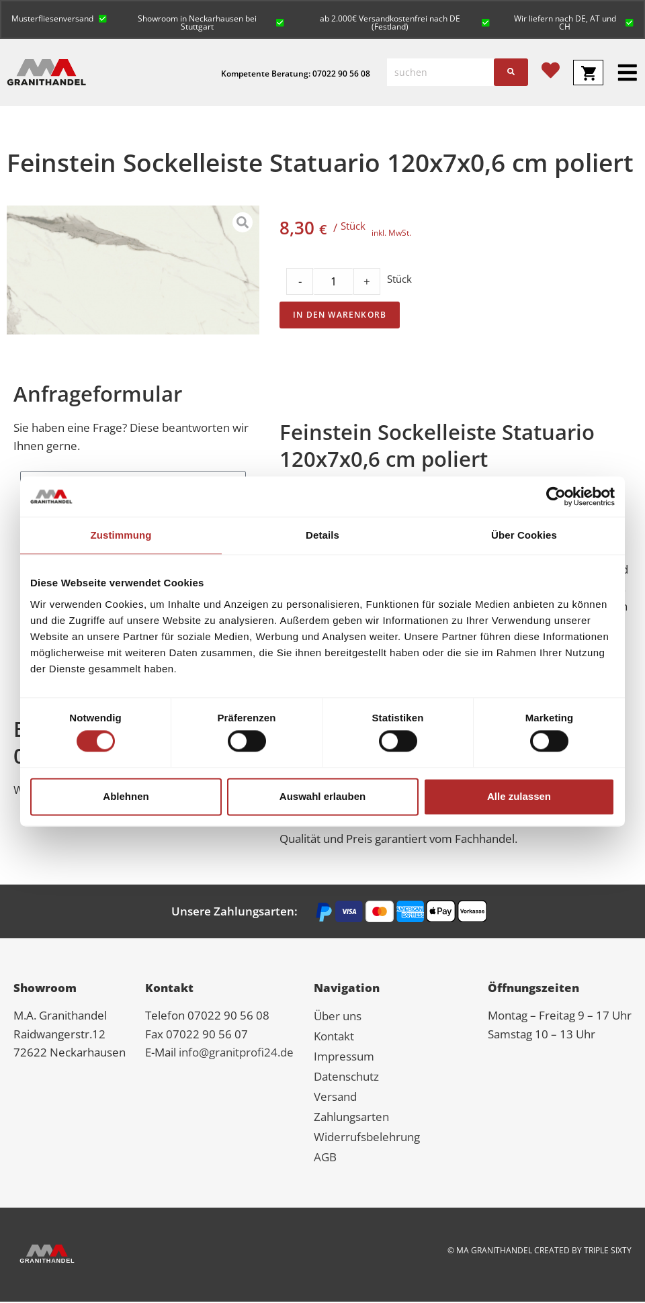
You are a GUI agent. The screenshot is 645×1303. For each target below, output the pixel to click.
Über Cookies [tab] (524, 535)
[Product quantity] (333, 282)
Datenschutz (346, 1077)
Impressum (344, 1057)
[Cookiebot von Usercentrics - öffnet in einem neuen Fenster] (556, 496)
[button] (60, 18)
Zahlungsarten (351, 1118)
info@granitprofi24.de (236, 1053)
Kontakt (334, 1037)
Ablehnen (125, 796)
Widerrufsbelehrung (367, 1138)
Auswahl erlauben (323, 796)
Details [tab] (322, 535)
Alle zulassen (519, 796)
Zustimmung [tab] (121, 535)
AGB (325, 1158)
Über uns (337, 1017)
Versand (335, 1098)
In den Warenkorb (339, 316)
